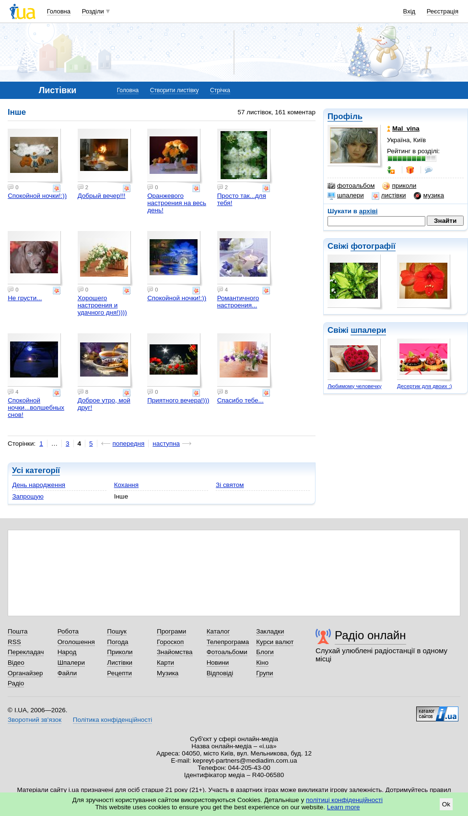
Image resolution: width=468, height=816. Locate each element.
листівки (389, 195)
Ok (446, 804)
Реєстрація (442, 11)
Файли (67, 673)
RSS (14, 641)
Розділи (93, 11)
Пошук (117, 631)
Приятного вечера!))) (178, 400)
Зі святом (230, 484)
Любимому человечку (354, 386)
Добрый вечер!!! (102, 195)
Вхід (409, 11)
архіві (368, 211)
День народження (38, 484)
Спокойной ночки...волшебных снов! (36, 407)
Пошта (17, 631)
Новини (218, 662)
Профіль (345, 116)
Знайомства (175, 652)
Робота (68, 631)
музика (429, 195)
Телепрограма (228, 641)
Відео (16, 662)
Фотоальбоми (227, 652)
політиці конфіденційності (344, 800)
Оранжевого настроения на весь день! (176, 203)
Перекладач (26, 652)
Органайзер (25, 673)
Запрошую (27, 496)
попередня (129, 443)
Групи (264, 673)
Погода (117, 641)
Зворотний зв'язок (34, 719)
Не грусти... (25, 298)
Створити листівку (174, 90)
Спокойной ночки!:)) (37, 195)
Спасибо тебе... (240, 400)
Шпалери (71, 662)
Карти (165, 662)
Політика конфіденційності (112, 719)
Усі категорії (36, 470)
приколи (399, 186)
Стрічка (220, 90)
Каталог (218, 631)
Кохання (126, 484)
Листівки (119, 662)
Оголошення (76, 641)
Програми (171, 631)
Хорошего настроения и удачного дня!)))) (102, 305)
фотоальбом (351, 186)
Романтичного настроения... (238, 301)
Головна (58, 11)
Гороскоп (170, 641)
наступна (166, 443)
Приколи (119, 652)
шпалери (346, 195)
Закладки (270, 631)
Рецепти (119, 673)
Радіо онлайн (370, 635)
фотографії (373, 246)
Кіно (262, 662)
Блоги (265, 652)
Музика (167, 673)
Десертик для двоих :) (424, 386)
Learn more (343, 807)
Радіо (16, 683)
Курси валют (274, 641)
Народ (67, 652)
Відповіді (220, 673)
